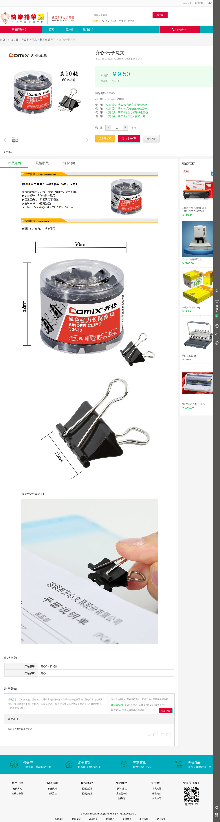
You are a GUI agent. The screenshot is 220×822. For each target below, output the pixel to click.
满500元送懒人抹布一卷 (131, 116)
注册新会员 (17, 793)
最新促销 (88, 29)
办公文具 (13, 39)
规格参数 (42, 163)
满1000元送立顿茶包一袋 (132, 104)
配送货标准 (87, 793)
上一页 (151, 734)
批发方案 (144, 819)
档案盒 (122, 21)
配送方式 (161, 819)
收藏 (151, 138)
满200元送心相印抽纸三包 (133, 112)
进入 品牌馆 (114, 98)
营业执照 (156, 798)
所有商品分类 (26, 29)
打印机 (114, 21)
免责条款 (59, 819)
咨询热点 (93, 819)
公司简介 (127, 819)
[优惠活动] (111, 104)
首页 (51, 29)
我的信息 (213, 3)
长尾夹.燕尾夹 (48, 39)
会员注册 (199, 3)
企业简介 (156, 793)
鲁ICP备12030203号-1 (125, 813)
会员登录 (187, 3)
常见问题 (156, 788)
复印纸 (105, 21)
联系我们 (122, 798)
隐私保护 (76, 819)
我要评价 (165, 710)
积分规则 (52, 788)
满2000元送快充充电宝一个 (133, 108)
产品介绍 (14, 163)
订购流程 (52, 793)
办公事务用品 (29, 39)
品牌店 (70, 29)
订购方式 (17, 788)
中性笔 (131, 21)
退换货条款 (121, 793)
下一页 (165, 734)
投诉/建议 (121, 788)
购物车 (179, 30)
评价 (69, 163)
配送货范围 (87, 788)
